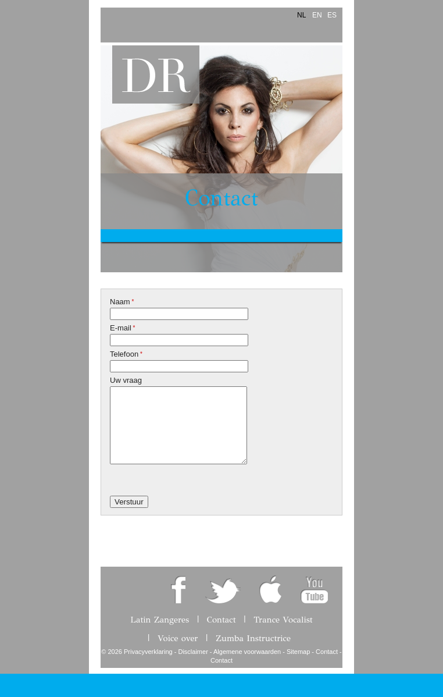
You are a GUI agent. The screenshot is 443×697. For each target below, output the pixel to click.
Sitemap (298, 651)
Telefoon (126, 354)
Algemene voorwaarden (247, 651)
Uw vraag (126, 380)
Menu (110, 22)
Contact (221, 198)
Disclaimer (193, 651)
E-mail (122, 327)
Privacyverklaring (148, 651)
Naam (122, 301)
